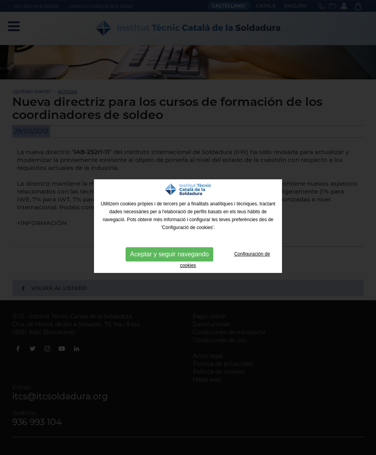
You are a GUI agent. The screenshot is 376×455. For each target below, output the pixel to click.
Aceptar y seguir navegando (169, 254)
